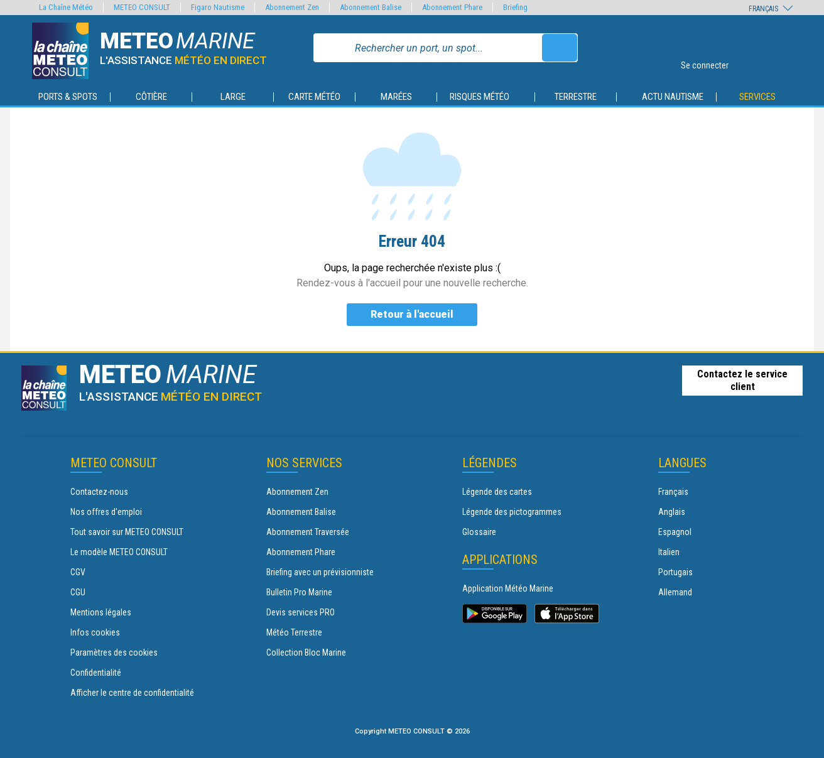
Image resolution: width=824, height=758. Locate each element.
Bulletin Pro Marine (299, 592)
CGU (77, 592)
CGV (77, 572)
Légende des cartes (497, 492)
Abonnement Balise (301, 512)
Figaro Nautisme (217, 7)
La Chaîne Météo (66, 7)
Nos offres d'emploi (106, 512)
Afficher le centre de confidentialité (132, 693)
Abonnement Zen (297, 492)
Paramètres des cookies (114, 652)
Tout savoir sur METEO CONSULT (126, 532)
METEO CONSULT (142, 7)
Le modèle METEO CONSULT (119, 552)
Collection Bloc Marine (306, 652)
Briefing (515, 7)
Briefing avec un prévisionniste (320, 572)
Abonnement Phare (300, 552)
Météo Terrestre (294, 632)
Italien (669, 552)
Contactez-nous (99, 492)
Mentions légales (100, 612)
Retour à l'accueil (412, 314)
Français (673, 492)
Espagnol (674, 532)
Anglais (671, 512)
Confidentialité (95, 673)
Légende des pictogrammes (511, 512)
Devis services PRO (300, 612)
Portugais (675, 572)
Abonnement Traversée (307, 532)
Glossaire (479, 532)
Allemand (675, 592)
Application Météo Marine (507, 588)
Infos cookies (95, 632)
